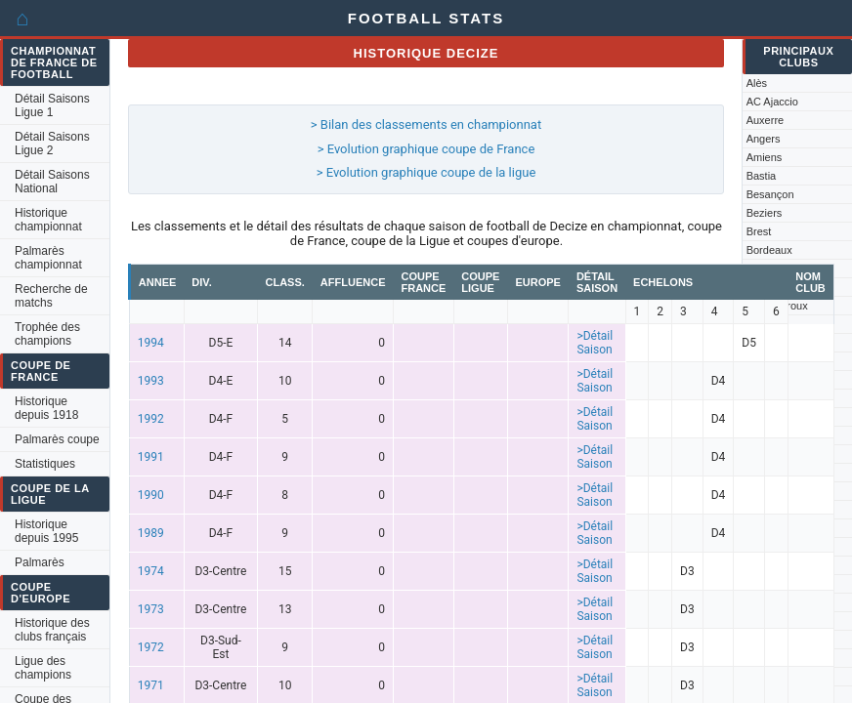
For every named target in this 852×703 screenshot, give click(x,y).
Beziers (764, 213)
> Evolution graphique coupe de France (426, 149)
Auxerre (765, 120)
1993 (151, 381)
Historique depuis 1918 (46, 408)
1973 (151, 609)
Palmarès (39, 562)
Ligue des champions (43, 668)
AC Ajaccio (772, 101)
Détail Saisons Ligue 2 (52, 143)
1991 (151, 457)
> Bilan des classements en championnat (426, 124)
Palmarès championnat (48, 257)
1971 (151, 685)
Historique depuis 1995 (46, 531)
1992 (151, 419)
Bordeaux (769, 250)
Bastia (761, 176)
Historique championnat (48, 219)
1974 (151, 571)
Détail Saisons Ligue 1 (52, 105)
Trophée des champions (47, 334)
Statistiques (45, 464)
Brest (759, 231)
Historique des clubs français (52, 629)
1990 (151, 495)
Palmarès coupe (57, 439)
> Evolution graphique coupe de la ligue (426, 172)
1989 (151, 533)
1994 (151, 343)
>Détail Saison (594, 342)
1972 (151, 647)
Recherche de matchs (51, 296)
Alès (756, 83)
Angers (763, 139)
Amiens (764, 157)
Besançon (770, 194)
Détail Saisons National (52, 181)
